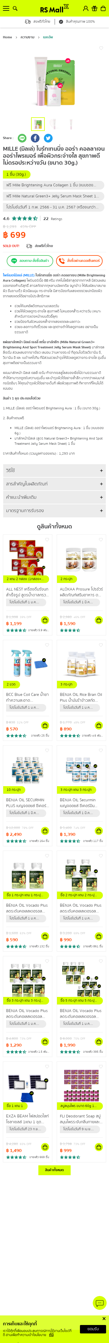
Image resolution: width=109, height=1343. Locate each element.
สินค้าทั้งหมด (54, 1170)
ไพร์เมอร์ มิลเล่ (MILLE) (19, 275)
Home (7, 37)
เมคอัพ (48, 37)
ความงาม (27, 37)
